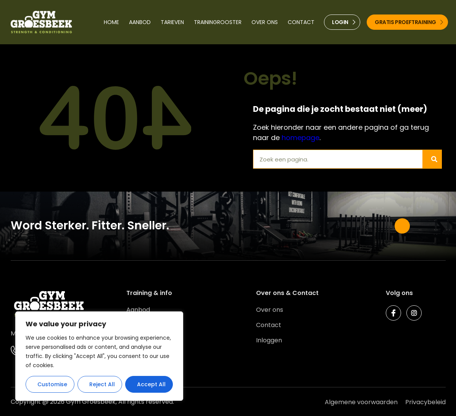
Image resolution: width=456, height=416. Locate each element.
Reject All (102, 384)
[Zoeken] (431, 159)
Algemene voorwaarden (361, 402)
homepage (300, 137)
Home (111, 22)
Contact (301, 22)
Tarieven (172, 22)
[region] (99, 356)
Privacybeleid (425, 402)
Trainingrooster (218, 22)
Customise (52, 384)
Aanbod (140, 22)
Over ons (264, 22)
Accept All (151, 384)
